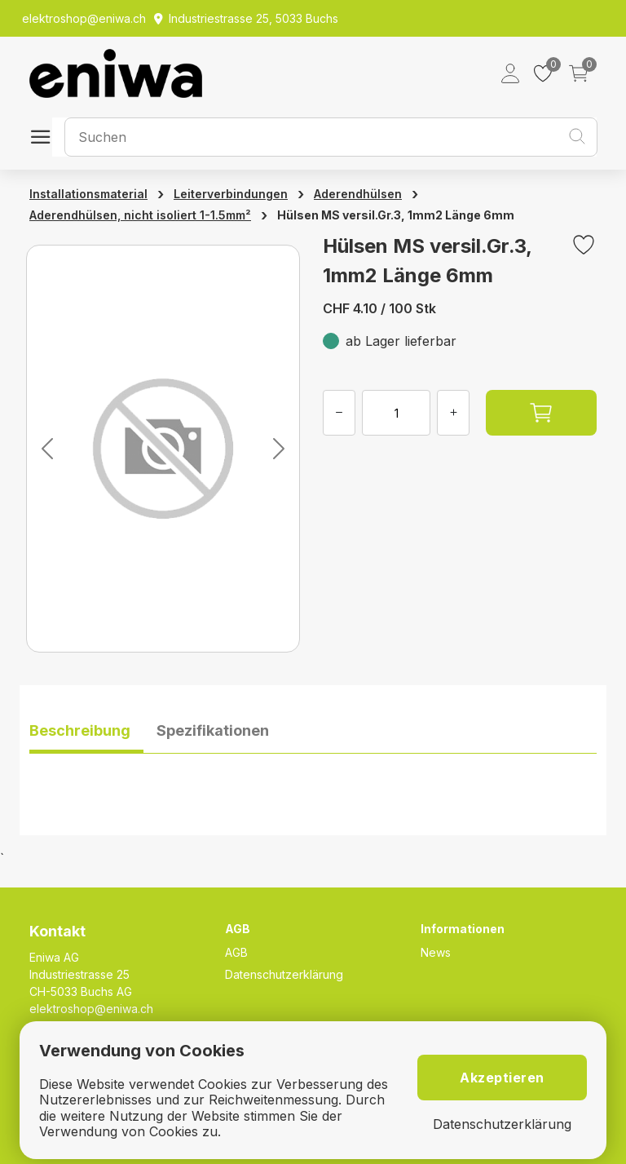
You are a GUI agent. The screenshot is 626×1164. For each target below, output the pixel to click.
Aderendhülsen (358, 194)
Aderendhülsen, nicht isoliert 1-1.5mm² (140, 215)
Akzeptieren (502, 1077)
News (436, 952)
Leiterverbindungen (231, 194)
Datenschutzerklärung (284, 974)
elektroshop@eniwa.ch (91, 1009)
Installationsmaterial (88, 194)
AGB (236, 952)
